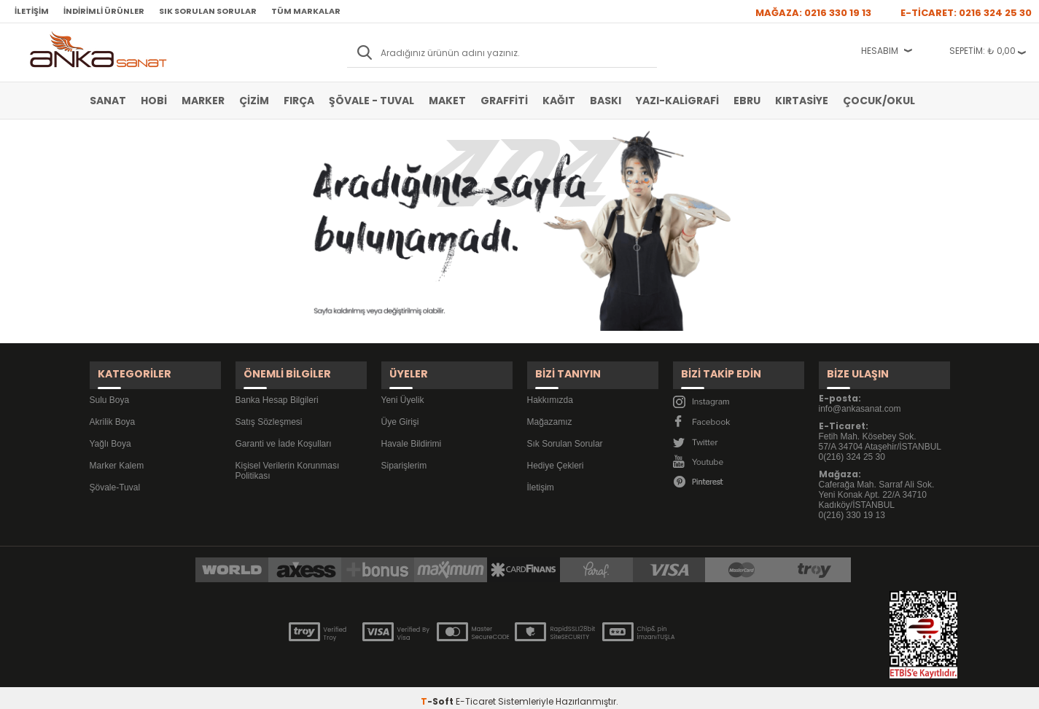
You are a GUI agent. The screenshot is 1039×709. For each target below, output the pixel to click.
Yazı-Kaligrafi (677, 100)
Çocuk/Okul (879, 100)
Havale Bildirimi (411, 433)
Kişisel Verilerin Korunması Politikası (288, 460)
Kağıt (558, 100)
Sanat (108, 100)
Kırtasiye (801, 100)
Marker (203, 100)
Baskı (605, 100)
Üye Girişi (400, 411)
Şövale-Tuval (115, 476)
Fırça (299, 100)
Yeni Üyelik (402, 389)
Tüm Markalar (306, 11)
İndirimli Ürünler (103, 11)
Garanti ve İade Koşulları (284, 433)
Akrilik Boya (113, 411)
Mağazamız (549, 411)
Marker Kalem (117, 455)
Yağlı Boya (110, 433)
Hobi (154, 100)
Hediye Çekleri (555, 455)
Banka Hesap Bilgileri (277, 389)
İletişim (32, 11)
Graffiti (504, 100)
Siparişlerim (404, 455)
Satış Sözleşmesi (269, 411)
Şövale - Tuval (371, 100)
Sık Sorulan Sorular (208, 11)
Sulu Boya (110, 389)
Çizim (254, 100)
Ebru (746, 100)
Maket (447, 100)
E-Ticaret (476, 690)
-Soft (438, 690)
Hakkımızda (550, 389)
